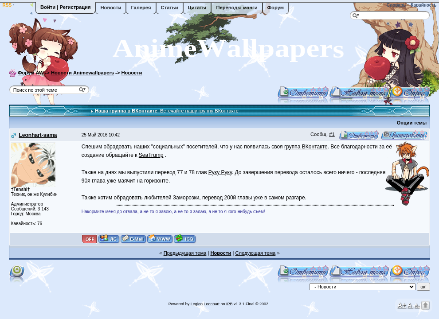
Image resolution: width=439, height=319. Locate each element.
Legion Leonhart (205, 304)
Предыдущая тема (185, 253)
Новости (110, 7)
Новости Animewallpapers (82, 72)
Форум (275, 7)
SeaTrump (151, 155)
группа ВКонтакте (306, 147)
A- (416, 305)
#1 (331, 134)
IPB (229, 304)
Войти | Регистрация (65, 7)
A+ (401, 304)
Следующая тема (255, 253)
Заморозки (186, 198)
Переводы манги (236, 7)
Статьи (169, 7)
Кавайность (423, 5)
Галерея (141, 7)
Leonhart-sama (38, 135)
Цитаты (197, 7)
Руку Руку (220, 172)
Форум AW (31, 72)
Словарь (395, 5)
